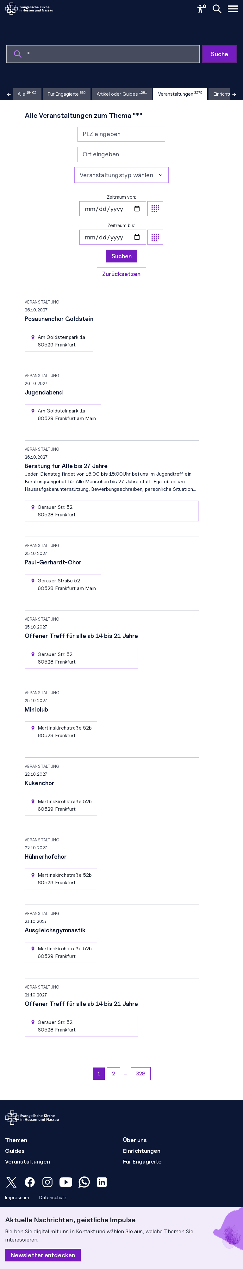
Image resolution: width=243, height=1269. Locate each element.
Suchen (121, 256)
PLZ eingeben (102, 134)
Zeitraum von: (121, 205)
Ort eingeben (101, 154)
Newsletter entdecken (43, 1255)
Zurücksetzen (121, 273)
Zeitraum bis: (121, 234)
